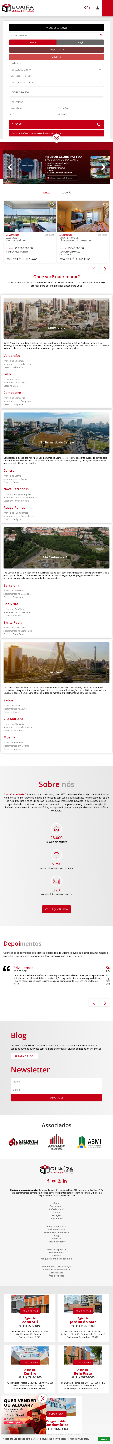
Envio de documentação (56, 1232)
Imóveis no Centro (12, 475)
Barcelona (11, 585)
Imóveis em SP (56, 1209)
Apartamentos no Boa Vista (17, 612)
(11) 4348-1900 (31, 1377)
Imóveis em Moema (13, 742)
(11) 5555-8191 (31, 1326)
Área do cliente (56, 1275)
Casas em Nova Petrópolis (16, 500)
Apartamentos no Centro (15, 479)
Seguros (56, 1255)
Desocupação (56, 1272)
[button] (56, 69)
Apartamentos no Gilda (15, 382)
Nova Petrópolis (16, 489)
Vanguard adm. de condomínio (56, 1258)
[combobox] (56, 92)
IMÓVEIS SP (56, 57)
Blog (56, 1235)
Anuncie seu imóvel (56, 1226)
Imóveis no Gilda (11, 379)
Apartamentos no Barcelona (17, 593)
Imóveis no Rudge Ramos (16, 512)
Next (103, 167)
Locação (80, 42)
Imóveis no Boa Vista (14, 609)
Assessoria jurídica (56, 1249)
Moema (9, 737)
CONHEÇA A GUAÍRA (56, 909)
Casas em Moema (12, 749)
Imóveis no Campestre (14, 397)
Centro (9, 470)
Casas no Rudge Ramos (15, 519)
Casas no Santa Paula (14, 634)
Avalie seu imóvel (56, 1229)
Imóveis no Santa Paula (15, 627)
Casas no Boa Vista (13, 615)
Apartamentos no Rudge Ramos (19, 516)
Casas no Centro (11, 482)
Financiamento (56, 1252)
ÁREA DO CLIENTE (97, 8)
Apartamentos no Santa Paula (18, 630)
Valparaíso (12, 355)
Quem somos (56, 1206)
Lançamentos (56, 1218)
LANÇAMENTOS (56, 49)
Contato (56, 1238)
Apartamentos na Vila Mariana (18, 727)
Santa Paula (13, 622)
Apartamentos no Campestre (17, 401)
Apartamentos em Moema (16, 745)
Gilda (8, 374)
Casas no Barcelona (13, 597)
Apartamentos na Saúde (15, 708)
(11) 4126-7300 (84, 1326)
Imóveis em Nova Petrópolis (17, 494)
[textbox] (55, 92)
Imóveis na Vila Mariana (15, 724)
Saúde (8, 700)
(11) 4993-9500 (84, 1377)
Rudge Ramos (14, 507)
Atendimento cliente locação (56, 1266)
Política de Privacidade (77, 1438)
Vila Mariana (13, 718)
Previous (10, 167)
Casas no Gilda (11, 385)
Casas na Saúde (11, 712)
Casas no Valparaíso (13, 367)
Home (56, 1203)
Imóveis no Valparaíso (14, 360)
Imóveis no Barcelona (14, 590)
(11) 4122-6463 (58, 1429)
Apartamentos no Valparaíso (17, 364)
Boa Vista (11, 604)
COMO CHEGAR (30, 1311)
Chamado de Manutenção (56, 1269)
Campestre (12, 392)
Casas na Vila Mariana (14, 730)
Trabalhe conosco (56, 1241)
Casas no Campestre (13, 404)
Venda (32, 42)
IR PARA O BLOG (24, 1056)
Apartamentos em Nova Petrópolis (20, 497)
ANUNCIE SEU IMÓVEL (56, 27)
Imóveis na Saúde (12, 705)
